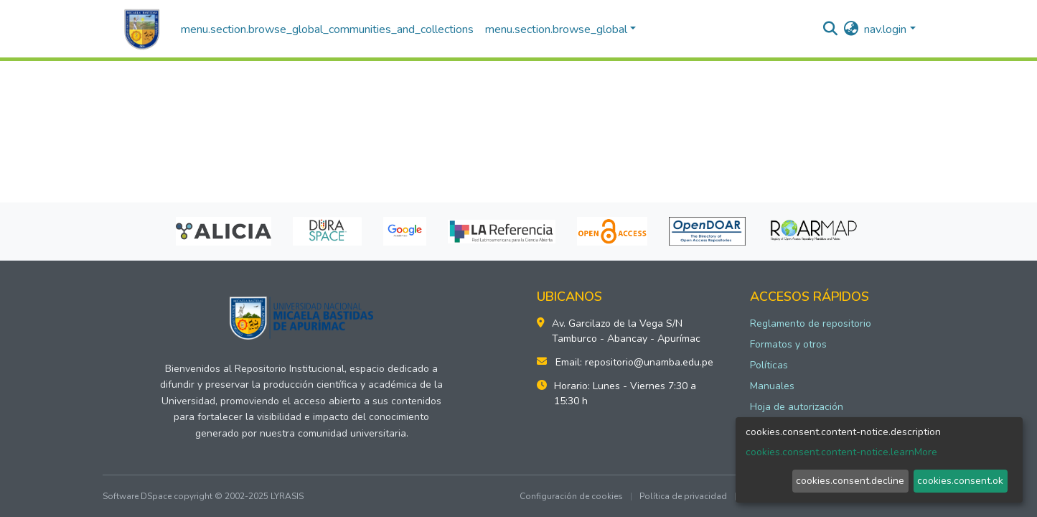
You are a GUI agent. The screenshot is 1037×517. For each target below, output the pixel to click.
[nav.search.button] (830, 29)
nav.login (885, 29)
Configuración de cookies (571, 496)
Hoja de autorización (796, 407)
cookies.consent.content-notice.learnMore (841, 452)
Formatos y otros (788, 344)
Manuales (772, 386)
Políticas (769, 365)
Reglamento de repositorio (810, 323)
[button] (851, 29)
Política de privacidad (683, 496)
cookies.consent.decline (850, 481)
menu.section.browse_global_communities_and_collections (327, 29)
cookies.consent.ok (960, 481)
